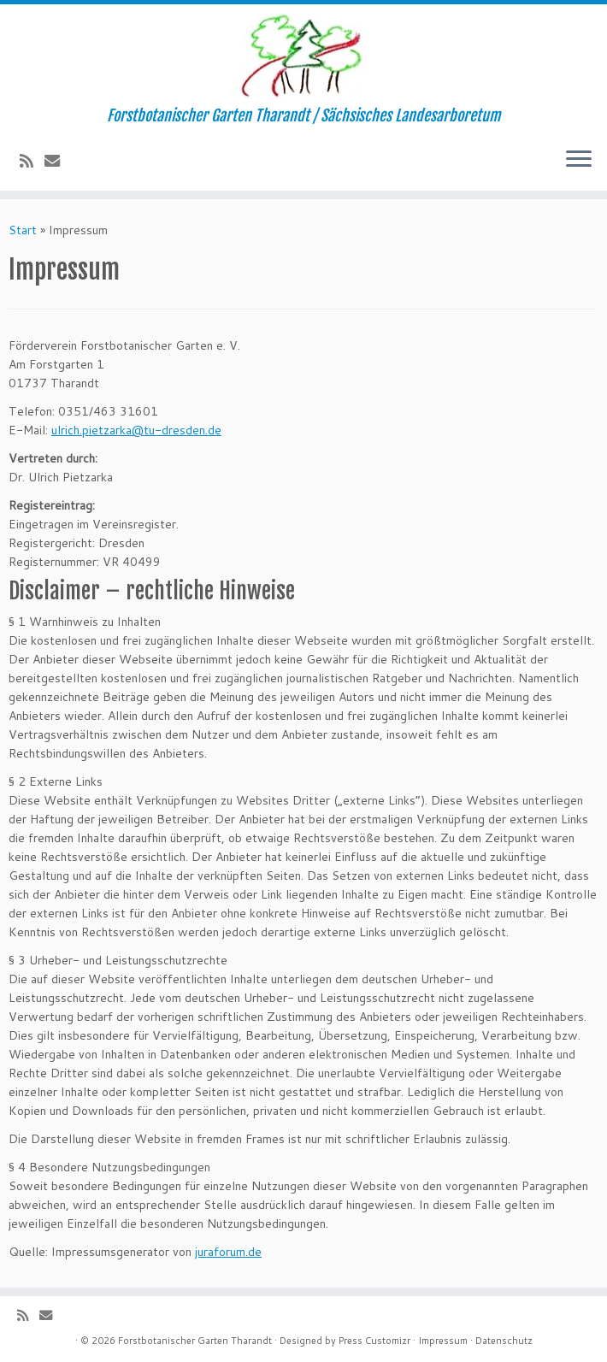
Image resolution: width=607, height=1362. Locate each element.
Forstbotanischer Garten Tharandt (195, 1340)
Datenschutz (504, 1340)
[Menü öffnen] (579, 160)
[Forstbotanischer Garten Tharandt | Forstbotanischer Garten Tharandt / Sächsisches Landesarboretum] (303, 55)
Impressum (443, 1340)
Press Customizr (374, 1340)
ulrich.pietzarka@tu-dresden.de (136, 430)
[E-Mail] (57, 161)
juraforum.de (228, 1251)
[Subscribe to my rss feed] (32, 161)
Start (23, 230)
